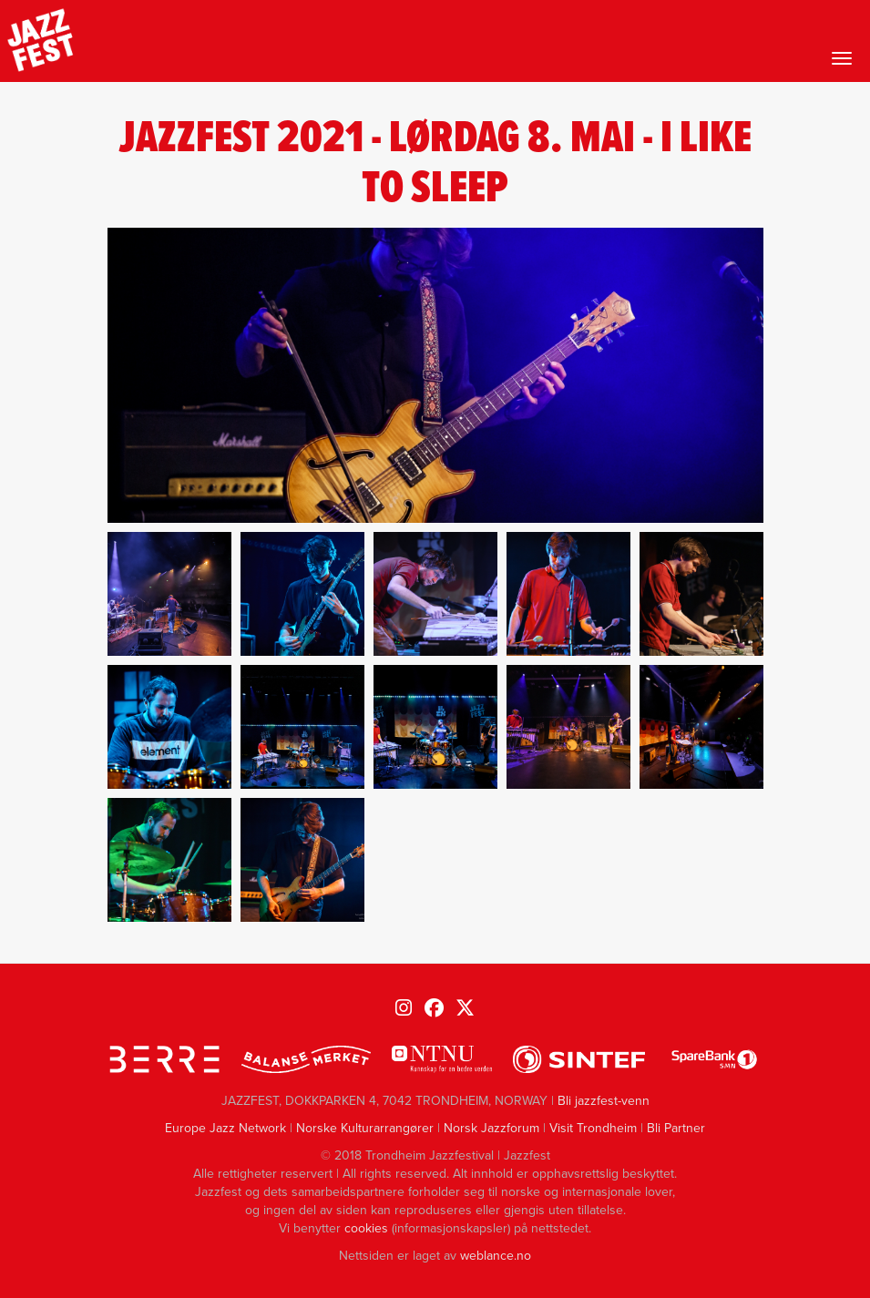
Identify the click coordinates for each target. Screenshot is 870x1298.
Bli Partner (676, 1128)
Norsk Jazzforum (491, 1128)
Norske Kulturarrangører (365, 1128)
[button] (169, 594)
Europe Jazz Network (225, 1128)
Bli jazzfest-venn (604, 1101)
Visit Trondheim (593, 1128)
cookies (366, 1228)
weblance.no (495, 1255)
